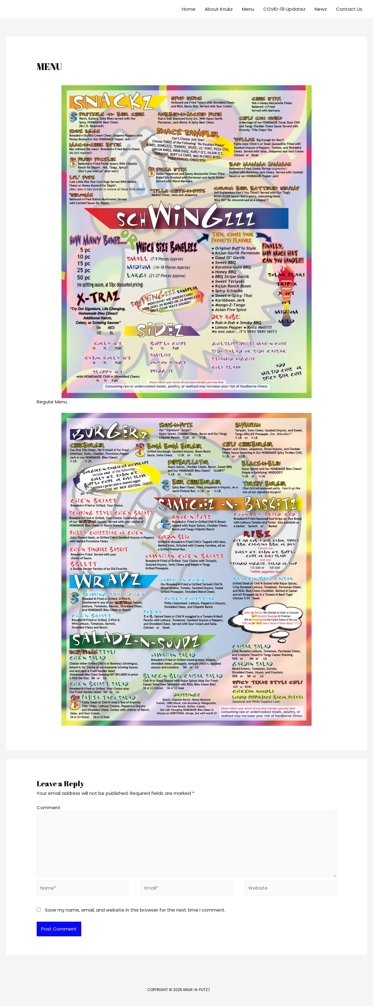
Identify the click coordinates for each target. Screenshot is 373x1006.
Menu (248, 9)
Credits (218, 989)
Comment (48, 807)
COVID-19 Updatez (284, 9)
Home (189, 9)
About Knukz (219, 9)
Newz (321, 9)
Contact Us (349, 9)
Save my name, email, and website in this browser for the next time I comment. (135, 910)
